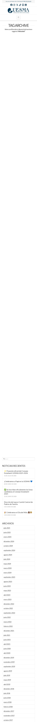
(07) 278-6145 (28, 1)
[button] (18, 17)
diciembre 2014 (9, 695)
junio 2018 (7, 614)
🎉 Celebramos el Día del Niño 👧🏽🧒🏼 (18, 429)
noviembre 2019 (9, 578)
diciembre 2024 (9, 458)
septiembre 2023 (9, 493)
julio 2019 (7, 592)
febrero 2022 (8, 543)
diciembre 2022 (9, 520)
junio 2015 (7, 690)
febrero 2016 (8, 663)
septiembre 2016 (9, 654)
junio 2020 (7, 565)
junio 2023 (7, 502)
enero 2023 (7, 516)
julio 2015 (7, 686)
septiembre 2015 (9, 677)
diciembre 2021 (9, 547)
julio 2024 (7, 476)
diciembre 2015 (9, 668)
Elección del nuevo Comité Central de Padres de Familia (18, 419)
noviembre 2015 (9, 672)
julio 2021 (7, 552)
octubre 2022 (8, 525)
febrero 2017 (8, 645)
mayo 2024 (7, 480)
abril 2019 (7, 601)
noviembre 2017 (9, 632)
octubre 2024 (8, 462)
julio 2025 (7, 444)
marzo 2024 (7, 485)
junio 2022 (7, 534)
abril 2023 (7, 511)
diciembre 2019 (9, 574)
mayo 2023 (7, 507)
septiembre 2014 (9, 704)
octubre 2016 (8, 650)
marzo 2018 (7, 619)
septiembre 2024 (9, 467)
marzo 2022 (7, 538)
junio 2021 (7, 556)
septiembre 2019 (9, 583)
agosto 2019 (8, 587)
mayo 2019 (7, 596)
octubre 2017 (8, 636)
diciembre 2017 (9, 627)
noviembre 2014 (9, 699)
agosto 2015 (8, 681)
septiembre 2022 (9, 529)
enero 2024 (7, 489)
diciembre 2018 (9, 605)
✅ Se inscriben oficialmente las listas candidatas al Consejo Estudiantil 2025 (18, 408)
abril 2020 (7, 569)
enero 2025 (7, 453)
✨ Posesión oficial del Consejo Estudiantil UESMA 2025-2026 (16, 388)
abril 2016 (7, 659)
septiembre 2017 (9, 641)
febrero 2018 (8, 623)
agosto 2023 (8, 498)
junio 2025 (7, 449)
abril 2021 (7, 561)
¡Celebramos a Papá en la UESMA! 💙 (18, 398)
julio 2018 (7, 610)
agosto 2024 (8, 471)
